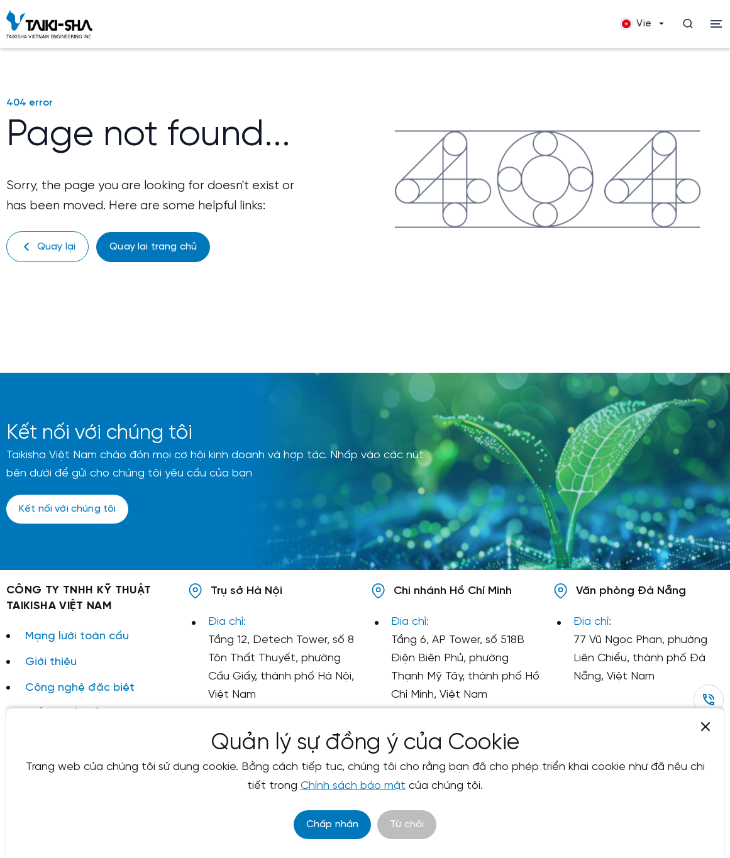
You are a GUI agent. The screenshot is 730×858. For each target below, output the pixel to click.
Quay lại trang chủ (153, 246)
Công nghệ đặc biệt (80, 687)
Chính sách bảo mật (353, 786)
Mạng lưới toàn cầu (77, 636)
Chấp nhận (332, 824)
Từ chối (407, 824)
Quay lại (47, 246)
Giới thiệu (51, 662)
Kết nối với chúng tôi (67, 508)
